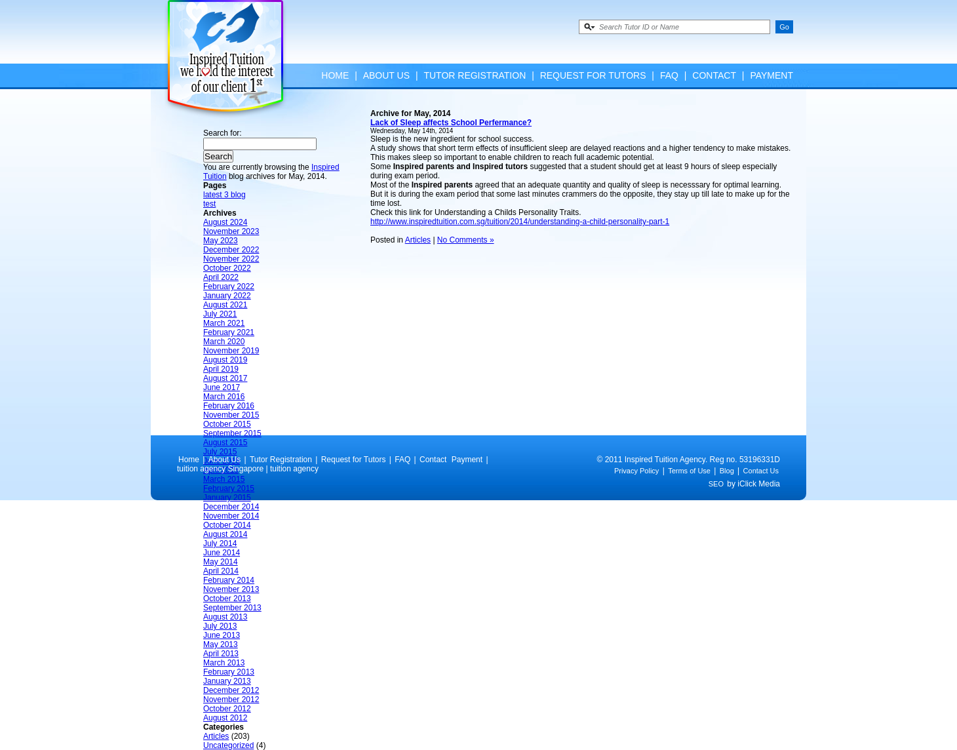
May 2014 (220, 561)
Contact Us (761, 471)
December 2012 (231, 690)
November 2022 (231, 259)
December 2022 (231, 249)
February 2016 (228, 405)
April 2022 (221, 277)
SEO (716, 484)
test (209, 203)
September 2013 (232, 607)
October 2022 (227, 268)
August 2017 (225, 378)
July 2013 (220, 626)
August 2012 (225, 717)
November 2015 (231, 415)
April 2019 (221, 369)
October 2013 (227, 598)
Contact (714, 75)
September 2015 (232, 433)
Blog (727, 471)
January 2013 (227, 681)
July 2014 (220, 543)
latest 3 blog (224, 194)
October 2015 (227, 424)
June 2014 (221, 552)
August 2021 (225, 304)
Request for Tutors (593, 75)
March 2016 (223, 396)
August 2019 (225, 360)
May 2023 (220, 240)
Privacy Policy (636, 471)
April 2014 (221, 571)
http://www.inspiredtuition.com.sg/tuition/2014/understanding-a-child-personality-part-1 (519, 221)
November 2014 (231, 516)
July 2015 (220, 451)
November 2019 (231, 350)
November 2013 (231, 589)
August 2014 (225, 534)
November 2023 (231, 231)
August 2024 (225, 222)
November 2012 (231, 699)
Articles (216, 736)
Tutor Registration (474, 75)
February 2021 (228, 332)
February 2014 (228, 580)
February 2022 (228, 286)
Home (335, 75)
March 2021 (223, 323)
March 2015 (223, 479)
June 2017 (221, 387)
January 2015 (227, 497)
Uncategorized (228, 745)
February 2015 (228, 488)
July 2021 (220, 314)
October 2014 (227, 525)
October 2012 (227, 708)
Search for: (222, 133)
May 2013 (220, 644)
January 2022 (227, 295)
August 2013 (225, 617)
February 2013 (228, 672)
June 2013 (221, 635)
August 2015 (225, 442)
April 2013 (221, 653)
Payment (771, 75)
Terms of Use (689, 471)
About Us (386, 75)
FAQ (669, 75)
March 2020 (223, 341)
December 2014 (231, 506)
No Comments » (465, 240)
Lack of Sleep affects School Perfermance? (451, 122)
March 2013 (223, 662)
